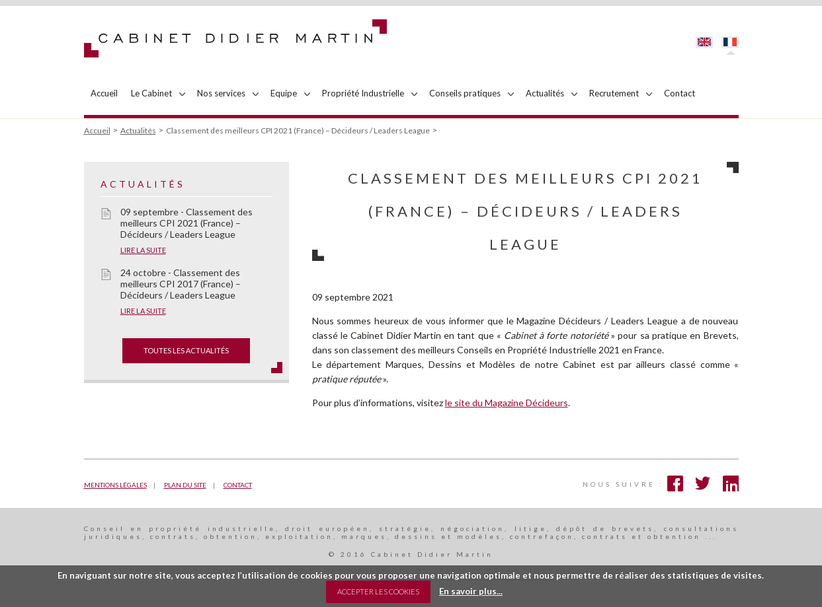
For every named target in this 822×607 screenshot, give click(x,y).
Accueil (104, 93)
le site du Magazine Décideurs (506, 402)
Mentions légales (115, 485)
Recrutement (614, 93)
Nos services (221, 93)
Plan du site (185, 485)
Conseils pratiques (465, 93)
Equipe (283, 93)
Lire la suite (143, 250)
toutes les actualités (186, 350)
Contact (679, 93)
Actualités (545, 93)
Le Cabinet (151, 93)
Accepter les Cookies (378, 591)
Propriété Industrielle (363, 93)
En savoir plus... (471, 591)
